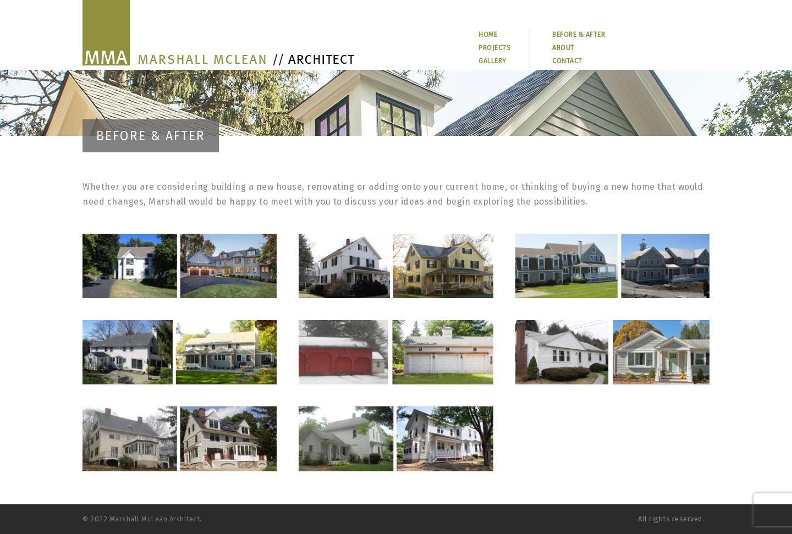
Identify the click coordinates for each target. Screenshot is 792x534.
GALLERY (493, 61)
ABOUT (563, 48)
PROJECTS (494, 48)
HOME (488, 34)
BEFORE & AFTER (578, 34)
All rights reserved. (671, 519)
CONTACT (567, 61)
